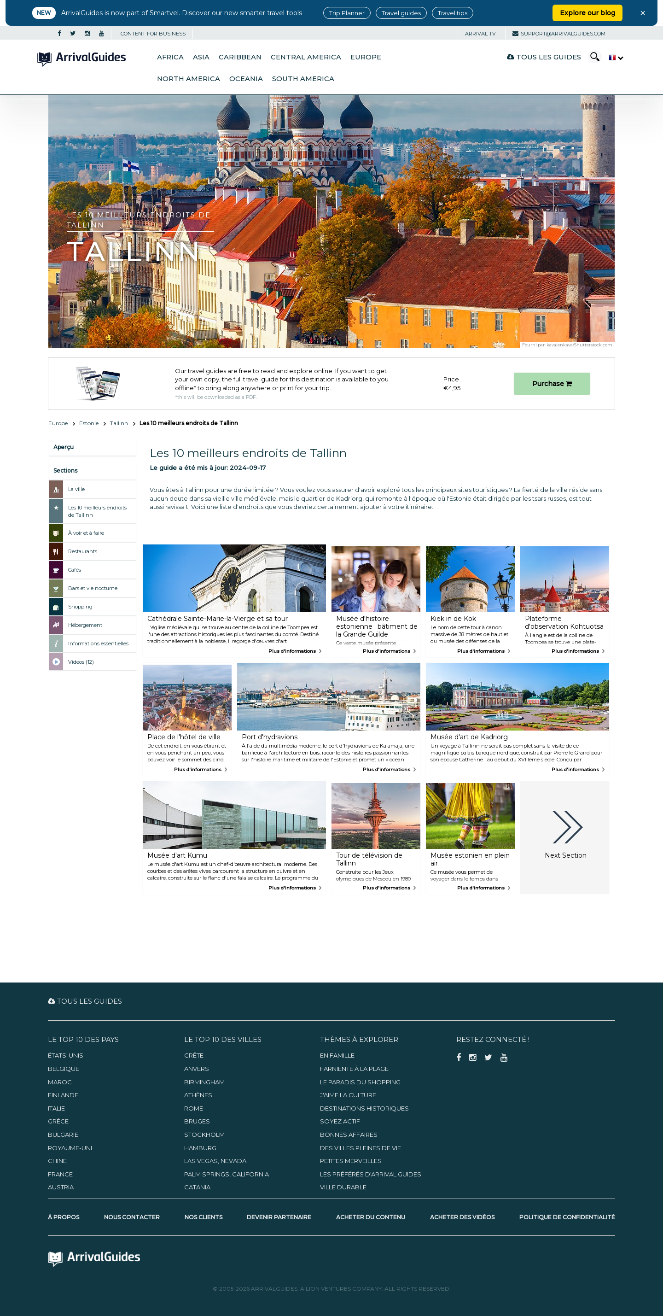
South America (303, 79)
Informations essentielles (98, 643)
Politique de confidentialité (567, 1217)
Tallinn (119, 423)
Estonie (89, 423)
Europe (365, 57)
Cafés (74, 570)
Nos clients (203, 1217)
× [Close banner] (643, 13)
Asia (201, 57)
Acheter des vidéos (462, 1217)
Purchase (552, 384)
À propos (63, 1217)
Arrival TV (480, 33)
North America (188, 79)
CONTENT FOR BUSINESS (153, 33)
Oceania (246, 79)
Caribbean (240, 57)
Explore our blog (587, 13)
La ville (76, 489)
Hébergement (85, 625)
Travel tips (452, 13)
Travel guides (401, 13)
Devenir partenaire (279, 1217)
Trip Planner (347, 13)
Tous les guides (544, 57)
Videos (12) (81, 662)
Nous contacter (132, 1217)
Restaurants (82, 551)
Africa (170, 57)
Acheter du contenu (370, 1217)
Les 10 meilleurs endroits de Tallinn (97, 511)
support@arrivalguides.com (558, 33)
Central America (306, 57)
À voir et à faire (86, 533)
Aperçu (63, 447)
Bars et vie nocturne (92, 588)
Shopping (80, 606)
